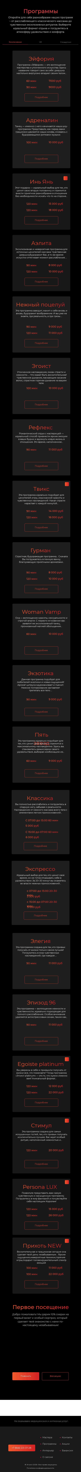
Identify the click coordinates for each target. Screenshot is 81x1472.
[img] (74, 1417)
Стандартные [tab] (65, 42)
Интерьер (48, 1450)
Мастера (47, 1437)
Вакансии (67, 1450)
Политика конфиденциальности (40, 1468)
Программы (49, 1444)
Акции (66, 1444)
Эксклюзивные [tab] (15, 42)
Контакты (67, 1437)
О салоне (47, 1457)
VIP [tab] (40, 42)
